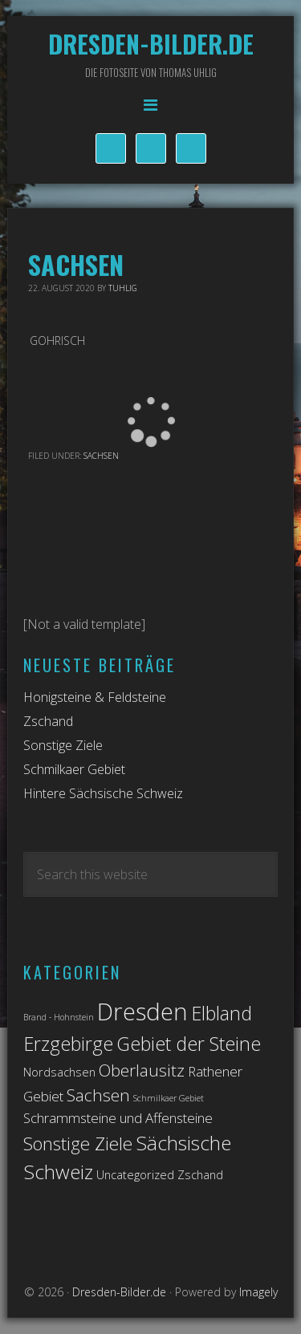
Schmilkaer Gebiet (74, 769)
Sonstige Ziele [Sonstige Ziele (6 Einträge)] (77, 1143)
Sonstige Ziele (63, 745)
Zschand (48, 721)
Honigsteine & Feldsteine (94, 697)
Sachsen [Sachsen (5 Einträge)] (98, 1095)
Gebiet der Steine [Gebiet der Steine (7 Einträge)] (188, 1043)
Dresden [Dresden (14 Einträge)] (142, 1011)
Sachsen (101, 455)
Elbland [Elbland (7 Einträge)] (221, 1013)
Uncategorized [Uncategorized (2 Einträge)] (135, 1174)
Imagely (258, 1292)
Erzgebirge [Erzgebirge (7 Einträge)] (68, 1043)
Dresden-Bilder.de (151, 44)
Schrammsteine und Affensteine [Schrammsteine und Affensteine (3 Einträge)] (118, 1118)
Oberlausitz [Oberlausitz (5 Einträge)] (142, 1070)
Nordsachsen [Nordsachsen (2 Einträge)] (59, 1072)
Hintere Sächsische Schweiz (103, 793)
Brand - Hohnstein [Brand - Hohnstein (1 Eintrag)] (58, 1017)
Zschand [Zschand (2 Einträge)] (200, 1174)
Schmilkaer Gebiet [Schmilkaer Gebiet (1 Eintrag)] (168, 1098)
